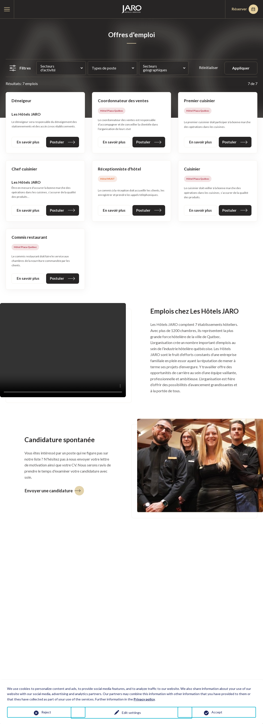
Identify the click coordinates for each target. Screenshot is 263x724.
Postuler (62, 142)
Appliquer (241, 68)
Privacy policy (144, 699)
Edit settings (131, 713)
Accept (216, 712)
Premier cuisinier (199, 100)
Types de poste (104, 68)
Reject (46, 712)
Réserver (243, 9)
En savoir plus (28, 142)
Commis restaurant (30, 238)
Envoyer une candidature (54, 492)
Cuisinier (192, 169)
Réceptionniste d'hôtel (120, 169)
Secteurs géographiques (155, 68)
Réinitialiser (209, 67)
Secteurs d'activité (48, 68)
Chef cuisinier (24, 169)
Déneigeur (22, 100)
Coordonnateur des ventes (124, 100)
